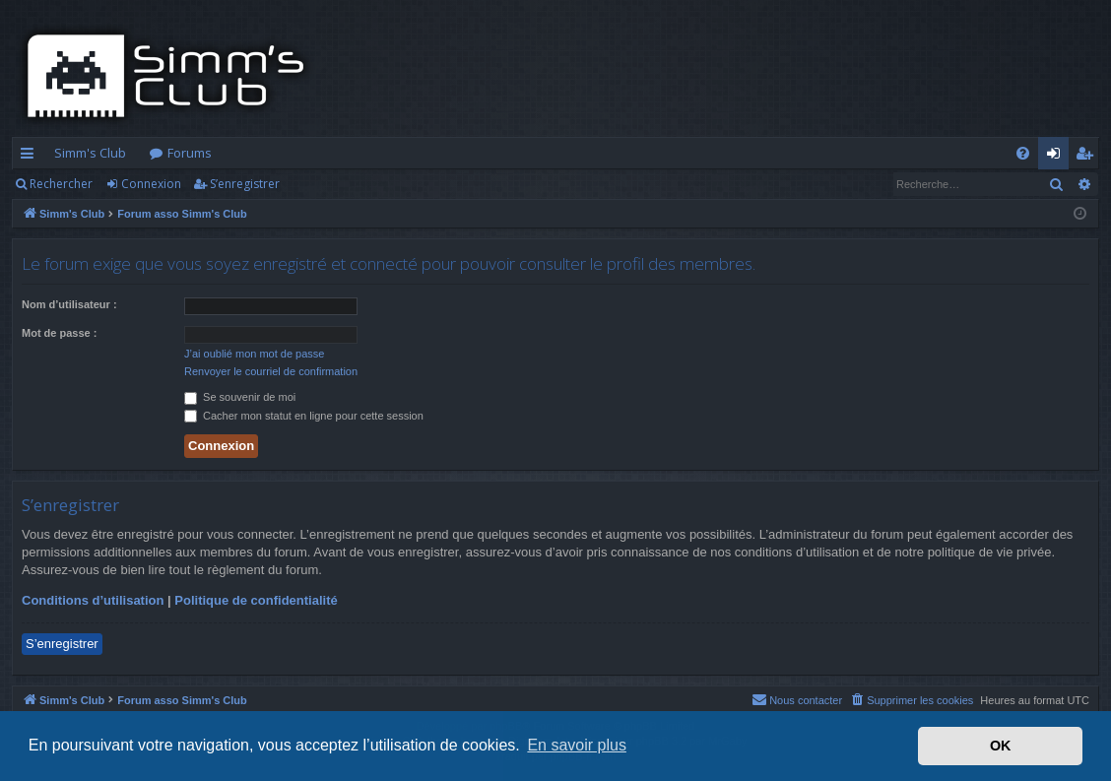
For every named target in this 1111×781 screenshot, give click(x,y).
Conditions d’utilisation (92, 600)
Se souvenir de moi (239, 397)
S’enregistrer (245, 183)
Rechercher (61, 183)
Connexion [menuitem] (1057, 156)
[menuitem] (1023, 153)
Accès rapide (31, 156)
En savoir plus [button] (576, 745)
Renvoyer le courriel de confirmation (271, 371)
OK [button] (1001, 745)
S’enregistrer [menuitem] (1088, 156)
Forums (189, 153)
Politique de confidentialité (255, 600)
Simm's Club (90, 153)
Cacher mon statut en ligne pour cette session (304, 416)
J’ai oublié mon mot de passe (254, 353)
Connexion (151, 183)
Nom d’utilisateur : (69, 304)
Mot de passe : (59, 333)
